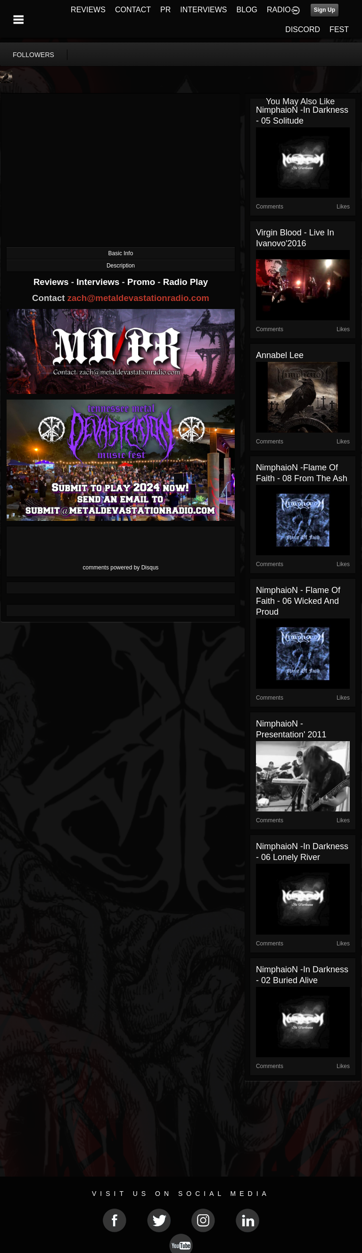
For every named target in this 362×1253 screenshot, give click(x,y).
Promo (142, 282)
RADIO (279, 10)
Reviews (52, 282)
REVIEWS (88, 10)
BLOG (247, 10)
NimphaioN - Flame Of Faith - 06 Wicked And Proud (298, 601)
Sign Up (324, 10)
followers (33, 54)
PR (165, 10)
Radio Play (185, 282)
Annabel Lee (280, 355)
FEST (339, 29)
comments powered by (121, 567)
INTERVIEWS (203, 10)
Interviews (99, 282)
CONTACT (133, 10)
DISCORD (302, 29)
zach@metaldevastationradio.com (138, 298)
